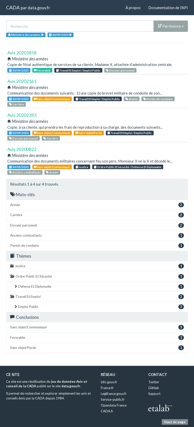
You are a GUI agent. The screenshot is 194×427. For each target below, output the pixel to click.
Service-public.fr (113, 399)
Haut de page (174, 422)
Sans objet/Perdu (89, 132)
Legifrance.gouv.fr (114, 394)
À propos (133, 7)
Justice (82, 167)
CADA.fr (107, 411)
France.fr (107, 388)
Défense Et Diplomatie (99, 286)
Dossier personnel (120, 70)
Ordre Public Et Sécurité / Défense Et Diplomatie (127, 167)
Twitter (153, 382)
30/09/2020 (19, 70)
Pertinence (171, 26)
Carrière (16, 104)
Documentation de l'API (168, 7)
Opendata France (114, 405)
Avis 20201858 (21, 52)
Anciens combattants (25, 172)
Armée (131, 99)
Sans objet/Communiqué (52, 99)
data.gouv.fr (39, 7)
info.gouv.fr (109, 382)
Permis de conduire (158, 99)
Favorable (42, 70)
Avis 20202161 (21, 81)
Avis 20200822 (21, 149)
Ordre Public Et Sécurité (97, 276)
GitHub (153, 388)
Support (154, 394)
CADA (13, 7)
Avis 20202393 (21, 115)
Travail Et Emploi (97, 296)
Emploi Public (99, 306)
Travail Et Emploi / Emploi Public (78, 70)
